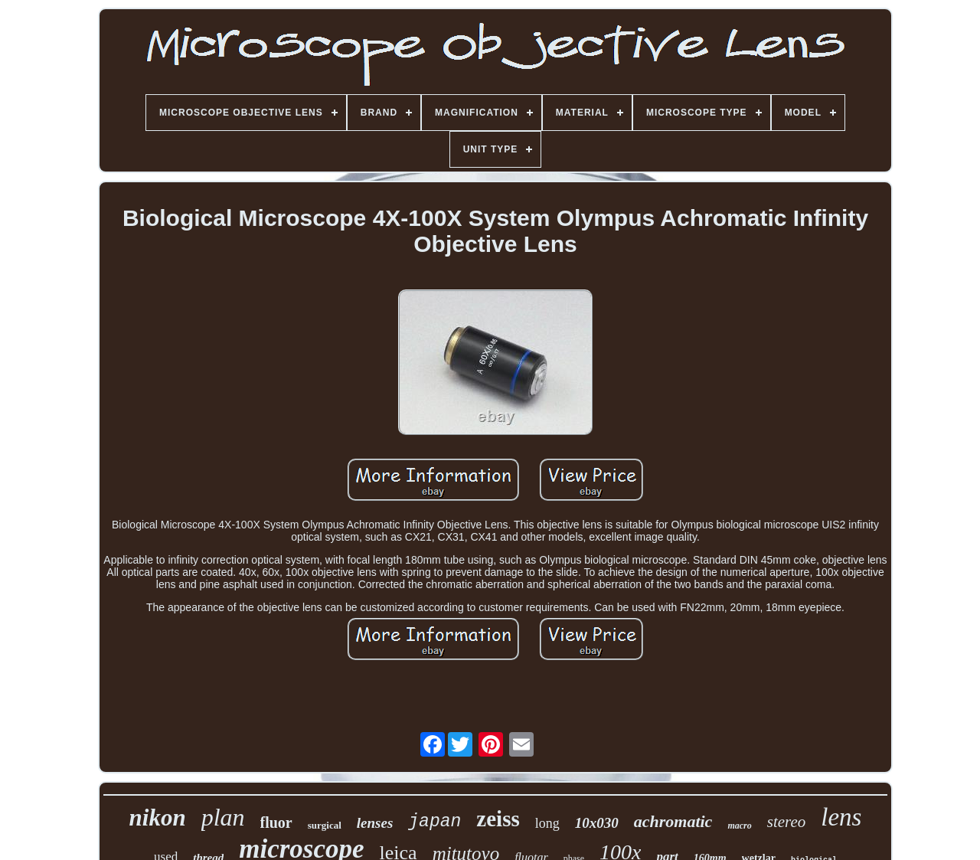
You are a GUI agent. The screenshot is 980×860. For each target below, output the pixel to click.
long (547, 823)
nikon (157, 817)
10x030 (597, 823)
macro (739, 825)
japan (434, 822)
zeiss (497, 818)
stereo (786, 822)
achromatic (673, 821)
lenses (375, 823)
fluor (276, 822)
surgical (324, 825)
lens (841, 817)
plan (223, 817)
